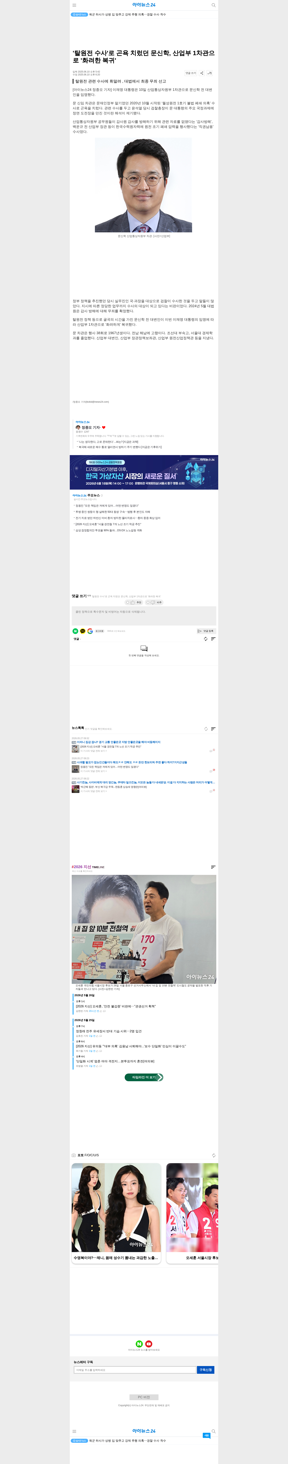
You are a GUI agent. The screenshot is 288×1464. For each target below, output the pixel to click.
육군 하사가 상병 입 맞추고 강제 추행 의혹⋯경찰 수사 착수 (127, 14)
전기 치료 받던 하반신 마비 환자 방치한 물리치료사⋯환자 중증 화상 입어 (118, 537)
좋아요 (103, 447)
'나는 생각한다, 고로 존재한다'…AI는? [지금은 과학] (108, 461)
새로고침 (101, 514)
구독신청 (205, 1389)
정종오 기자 (91, 447)
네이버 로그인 (75, 650)
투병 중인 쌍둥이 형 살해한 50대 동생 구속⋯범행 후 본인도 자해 (113, 531)
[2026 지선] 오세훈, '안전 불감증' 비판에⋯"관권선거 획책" (116, 1025)
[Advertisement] (144, 34)
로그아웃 (99, 650)
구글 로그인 (90, 650)
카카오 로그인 (83, 650)
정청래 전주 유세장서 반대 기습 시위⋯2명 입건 (109, 1050)
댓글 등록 (208, 650)
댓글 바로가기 (206, 1436)
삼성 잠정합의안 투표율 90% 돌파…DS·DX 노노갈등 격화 (109, 549)
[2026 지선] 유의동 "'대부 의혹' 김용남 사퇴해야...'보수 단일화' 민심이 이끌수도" (131, 1065)
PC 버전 (144, 1416)
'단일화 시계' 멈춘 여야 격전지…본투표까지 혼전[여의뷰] (115, 1080)
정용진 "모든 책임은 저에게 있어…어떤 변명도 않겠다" (107, 524)
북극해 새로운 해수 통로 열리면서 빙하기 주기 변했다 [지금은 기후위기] (120, 466)
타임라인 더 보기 (144, 1096)
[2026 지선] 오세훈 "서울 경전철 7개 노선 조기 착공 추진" (108, 543)
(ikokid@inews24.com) (97, 402)
